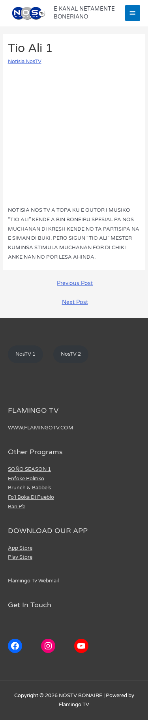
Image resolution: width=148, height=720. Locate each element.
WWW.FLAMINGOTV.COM (40, 428)
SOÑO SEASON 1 (29, 469)
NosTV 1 (25, 354)
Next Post (75, 302)
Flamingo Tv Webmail (33, 581)
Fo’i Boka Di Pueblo (31, 497)
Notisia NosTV (24, 61)
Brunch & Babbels (29, 488)
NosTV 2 (71, 354)
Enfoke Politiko (26, 479)
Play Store (20, 557)
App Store (20, 548)
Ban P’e (16, 507)
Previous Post (75, 283)
